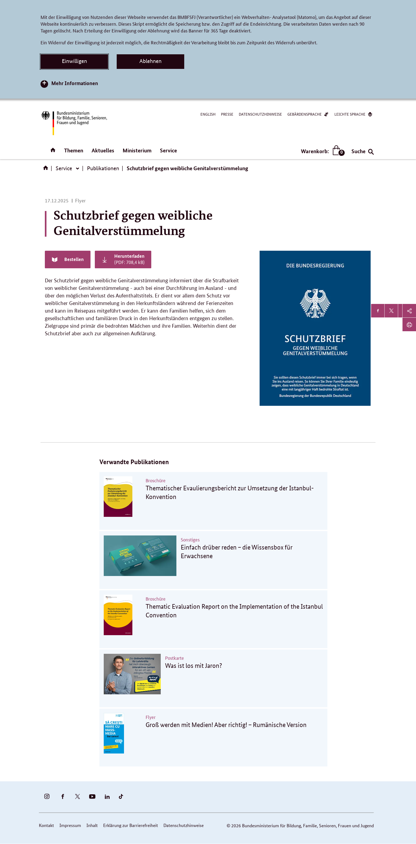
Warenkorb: (321, 151)
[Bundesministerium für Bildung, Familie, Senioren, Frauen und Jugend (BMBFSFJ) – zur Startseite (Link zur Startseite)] (74, 123)
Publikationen (103, 168)
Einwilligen (74, 61)
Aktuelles (103, 150)
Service (168, 150)
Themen (73, 150)
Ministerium (137, 150)
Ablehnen (150, 61)
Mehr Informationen (74, 83)
